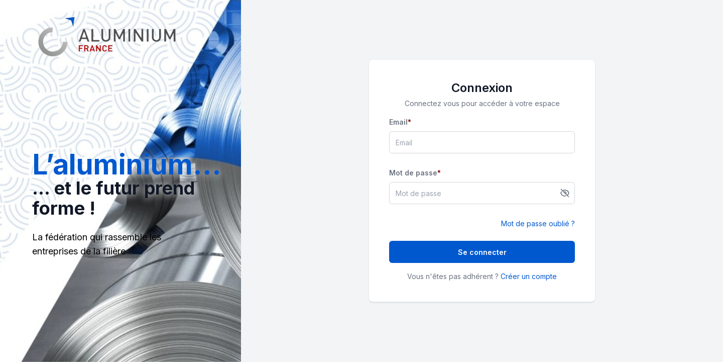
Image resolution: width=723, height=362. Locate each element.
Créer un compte (529, 276)
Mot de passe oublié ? (538, 223)
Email (400, 122)
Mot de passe (415, 172)
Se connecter (482, 252)
